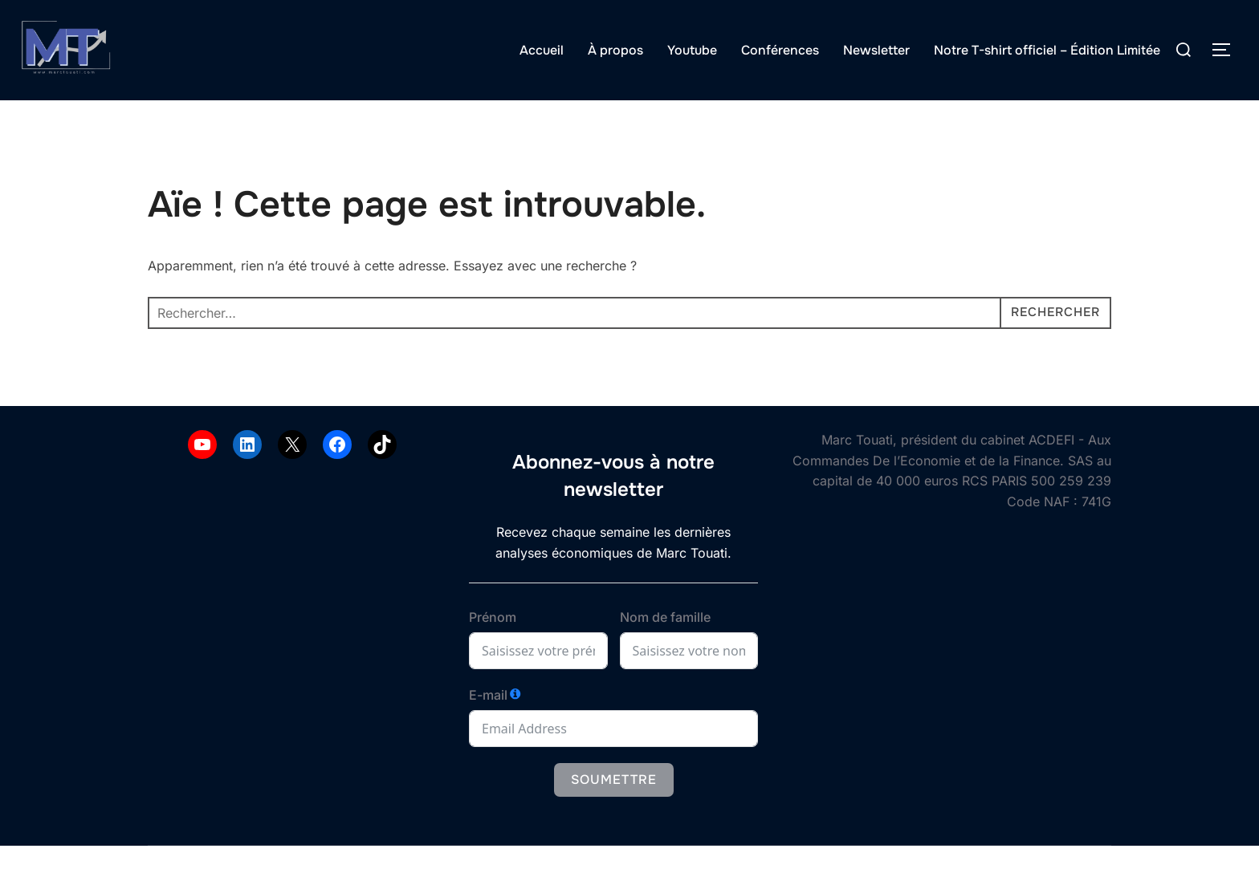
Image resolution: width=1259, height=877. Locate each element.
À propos (615, 50)
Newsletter (876, 50)
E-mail (488, 726)
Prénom (492, 648)
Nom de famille (665, 648)
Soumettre (614, 810)
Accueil (541, 50)
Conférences (780, 50)
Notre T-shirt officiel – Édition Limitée (1047, 50)
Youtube (692, 50)
